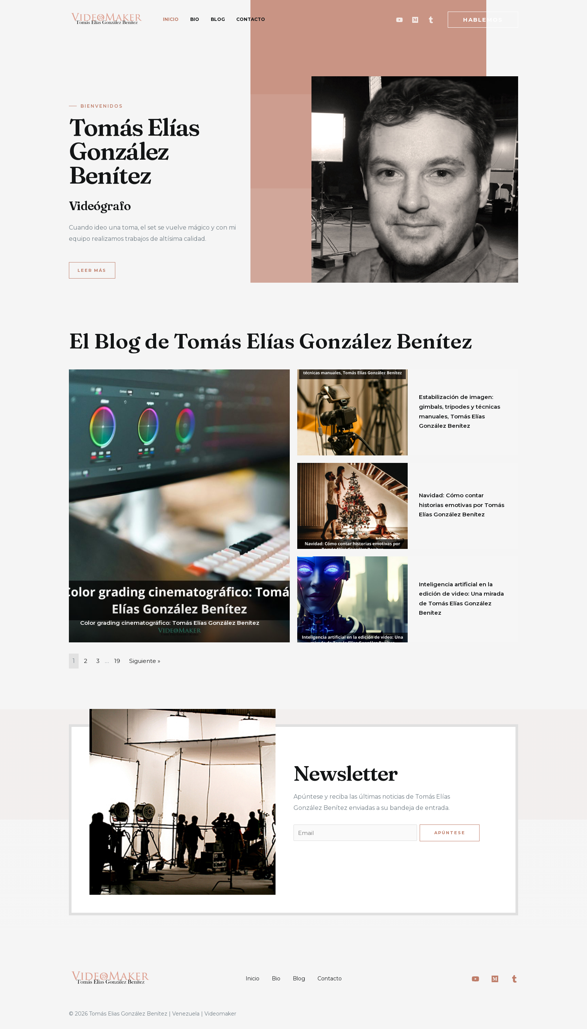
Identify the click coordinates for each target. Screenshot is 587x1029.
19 (118, 660)
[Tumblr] (431, 19)
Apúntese (449, 833)
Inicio (244, 979)
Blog (301, 979)
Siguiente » (146, 660)
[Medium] (415, 19)
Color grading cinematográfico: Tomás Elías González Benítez (175, 622)
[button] (92, 270)
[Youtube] (399, 19)
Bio (273, 979)
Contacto (338, 979)
